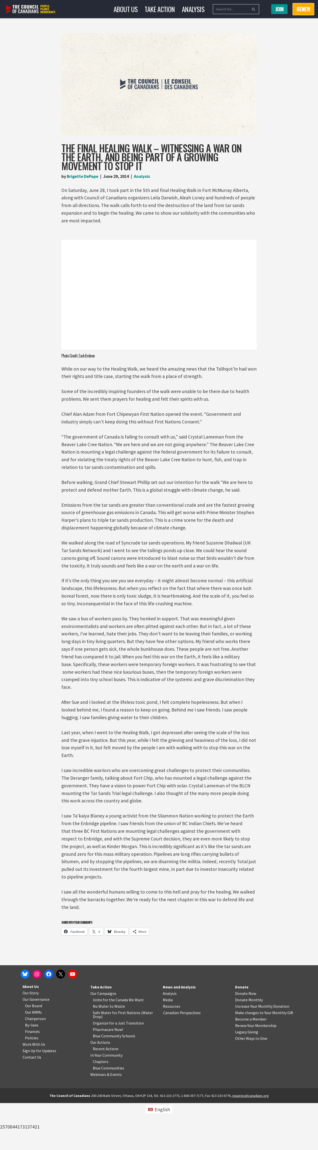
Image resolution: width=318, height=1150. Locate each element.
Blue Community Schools (114, 1082)
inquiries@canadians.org (250, 1142)
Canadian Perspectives (181, 1059)
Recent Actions (106, 1095)
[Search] (231, 9)
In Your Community (106, 1102)
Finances (32, 1078)
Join (279, 9)
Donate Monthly (249, 1046)
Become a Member (251, 1066)
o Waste (118, 1053)
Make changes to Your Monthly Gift (264, 1059)
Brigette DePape (83, 176)
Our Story (31, 1039)
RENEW (303, 9)
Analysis (194, 9)
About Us (124, 9)
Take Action (160, 9)
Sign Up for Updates (39, 1097)
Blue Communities (108, 1114)
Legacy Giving (246, 1078)
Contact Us (32, 1104)
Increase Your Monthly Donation (262, 1053)
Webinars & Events (106, 1121)
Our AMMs (33, 1059)
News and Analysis (179, 1033)
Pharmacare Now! (108, 1076)
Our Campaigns (103, 1040)
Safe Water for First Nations (116, 1059)
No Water (101, 1053)
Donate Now (245, 1040)
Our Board (33, 1052)
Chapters (100, 1108)
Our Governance (36, 1046)
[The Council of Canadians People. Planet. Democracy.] (31, 9)
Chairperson (35, 1065)
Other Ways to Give (251, 1085)
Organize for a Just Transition (118, 1069)
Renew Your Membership (255, 1072)
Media (168, 1046)
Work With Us (34, 1091)
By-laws (31, 1071)
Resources (171, 1053)
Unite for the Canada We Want (118, 1046)
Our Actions (100, 1089)
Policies (31, 1084)
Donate (241, 1033)
